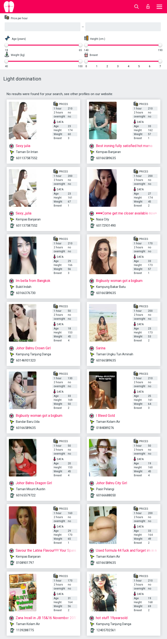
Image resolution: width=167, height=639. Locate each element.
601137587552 (26, 158)
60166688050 (106, 495)
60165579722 (26, 495)
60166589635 (106, 158)
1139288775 (25, 630)
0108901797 (25, 563)
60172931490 (106, 226)
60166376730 (26, 293)
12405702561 (106, 630)
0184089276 (105, 428)
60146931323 (26, 360)
